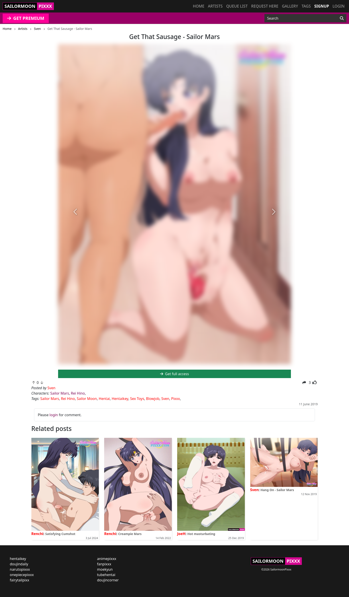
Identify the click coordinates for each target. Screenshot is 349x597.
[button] (75, 212)
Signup (321, 6)
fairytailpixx (19, 580)
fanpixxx (104, 564)
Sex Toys (137, 398)
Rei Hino (78, 393)
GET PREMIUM (25, 18)
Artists (215, 6)
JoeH (181, 533)
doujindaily (19, 564)
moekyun (105, 569)
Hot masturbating (201, 534)
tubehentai (106, 574)
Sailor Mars (59, 393)
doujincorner (108, 580)
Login (339, 6)
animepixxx (106, 558)
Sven (165, 398)
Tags (306, 6)
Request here (264, 6)
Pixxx (175, 398)
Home (198, 6)
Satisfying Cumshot (60, 534)
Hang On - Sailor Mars (277, 490)
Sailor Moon (87, 398)
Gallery (290, 6)
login (53, 414)
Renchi (37, 533)
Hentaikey (120, 398)
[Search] (341, 18)
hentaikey (18, 558)
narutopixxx (20, 569)
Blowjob (152, 398)
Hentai (104, 398)
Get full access (174, 373)
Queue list (237, 6)
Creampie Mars (130, 534)
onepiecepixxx (22, 574)
